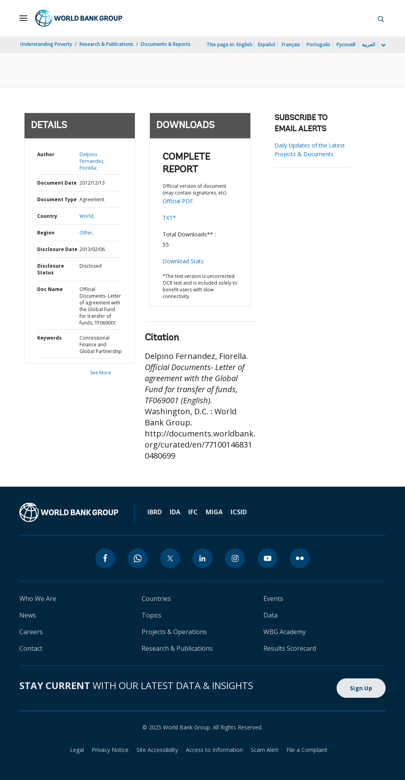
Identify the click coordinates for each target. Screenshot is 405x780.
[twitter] (170, 558)
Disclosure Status (50, 269)
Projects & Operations (174, 631)
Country (47, 216)
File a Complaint (306, 750)
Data (270, 615)
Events (273, 598)
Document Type (57, 199)
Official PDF (178, 201)
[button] (381, 18)
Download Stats (183, 261)
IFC (193, 512)
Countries (156, 598)
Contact (30, 648)
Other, (86, 232)
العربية (368, 44)
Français (291, 44)
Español (266, 44)
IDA (175, 512)
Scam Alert (264, 750)
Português (318, 44)
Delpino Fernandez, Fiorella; (91, 161)
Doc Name (50, 289)
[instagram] (235, 558)
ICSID (239, 512)
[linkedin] (202, 558)
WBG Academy (284, 631)
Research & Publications (106, 44)
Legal (77, 750)
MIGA (214, 512)
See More (100, 372)
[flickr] (300, 558)
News (27, 615)
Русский (346, 44)
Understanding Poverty (46, 44)
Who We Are (37, 598)
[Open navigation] (23, 18)
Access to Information (214, 750)
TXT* (169, 217)
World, (87, 216)
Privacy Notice (110, 750)
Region (46, 232)
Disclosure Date (57, 249)
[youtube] (267, 558)
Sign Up (361, 688)
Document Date (57, 182)
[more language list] (382, 45)
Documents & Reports (166, 44)
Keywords (49, 337)
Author (46, 154)
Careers (31, 631)
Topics (151, 615)
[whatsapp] (138, 558)
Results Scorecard (289, 648)
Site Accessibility (157, 750)
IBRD (155, 512)
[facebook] (105, 558)
